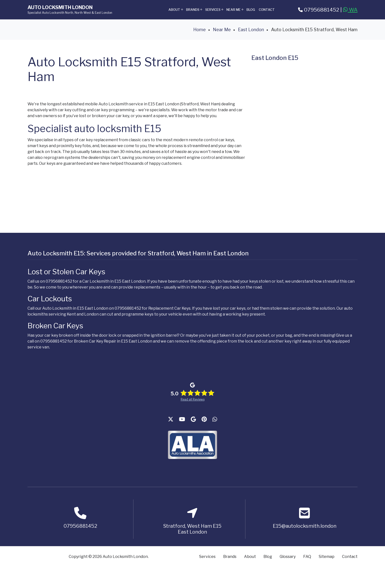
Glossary (288, 556)
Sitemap (326, 556)
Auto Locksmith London (60, 7)
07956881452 (318, 10)
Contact (267, 10)
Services (214, 12)
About (176, 12)
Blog (251, 10)
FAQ (307, 556)
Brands (194, 12)
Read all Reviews (193, 399)
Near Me (235, 12)
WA (350, 10)
